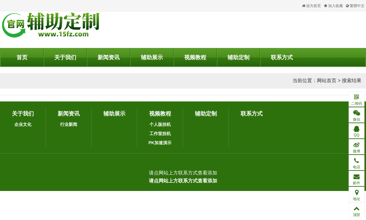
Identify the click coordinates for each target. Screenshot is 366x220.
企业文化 (22, 124)
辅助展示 (152, 57)
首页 (21, 57)
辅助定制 (238, 57)
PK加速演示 (160, 142)
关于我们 (65, 57)
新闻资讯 (109, 57)
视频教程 (195, 57)
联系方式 (282, 57)
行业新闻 (68, 124)
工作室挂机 (160, 133)
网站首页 (326, 80)
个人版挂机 (160, 124)
